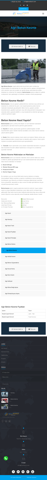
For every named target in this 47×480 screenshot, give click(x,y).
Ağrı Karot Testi (9, 225)
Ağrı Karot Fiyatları (10, 232)
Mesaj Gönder (5, 384)
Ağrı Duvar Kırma (10, 268)
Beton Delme (14, 399)
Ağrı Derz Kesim (9, 275)
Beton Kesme (14, 405)
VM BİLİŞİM (24, 477)
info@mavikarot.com (29, 1)
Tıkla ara (32, 46)
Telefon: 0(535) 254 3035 (23, 438)
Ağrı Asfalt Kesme (10, 256)
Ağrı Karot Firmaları (10, 238)
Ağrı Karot (8, 213)
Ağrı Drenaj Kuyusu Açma (12, 293)
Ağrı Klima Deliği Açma (11, 287)
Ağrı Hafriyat (8, 281)
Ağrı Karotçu (8, 219)
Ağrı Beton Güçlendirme (12, 262)
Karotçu (13, 392)
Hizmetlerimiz (5, 351)
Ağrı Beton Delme (10, 244)
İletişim (3, 362)
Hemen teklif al (17, 46)
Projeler (3, 358)
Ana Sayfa (4, 348)
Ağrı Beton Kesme (11, 250)
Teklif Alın (23, 8)
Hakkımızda (4, 355)
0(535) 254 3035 (16, 1)
